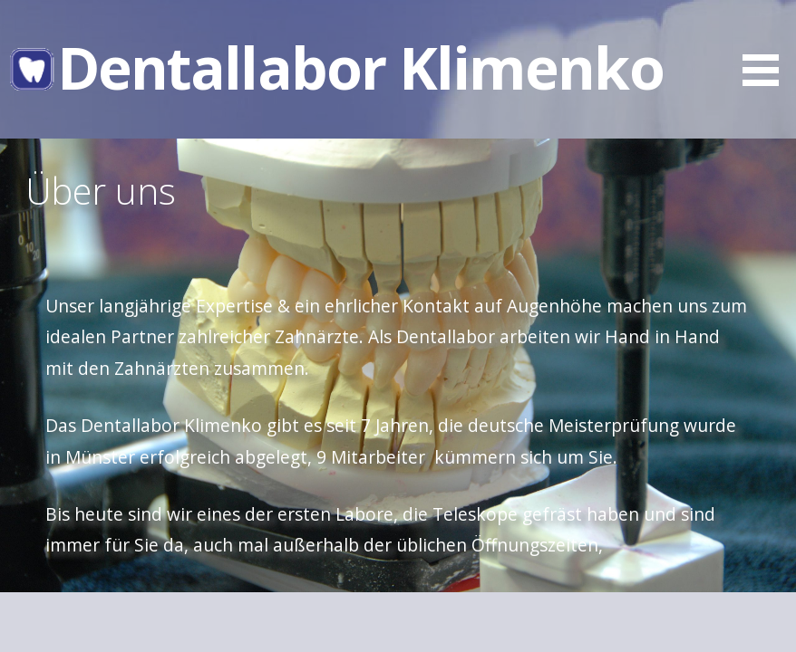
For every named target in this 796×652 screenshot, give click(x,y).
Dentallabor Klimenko (360, 67)
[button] (767, 46)
